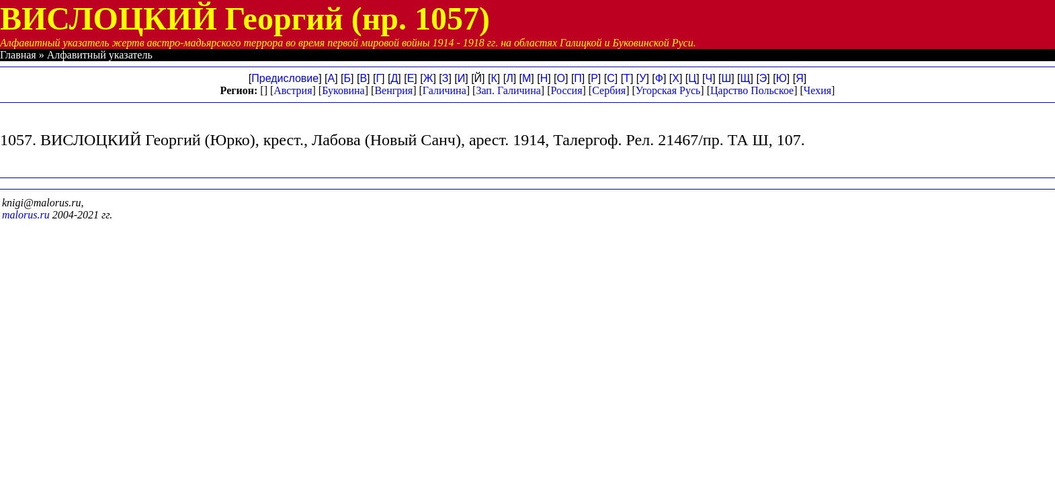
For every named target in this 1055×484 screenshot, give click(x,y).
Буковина (343, 90)
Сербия (609, 90)
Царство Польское (752, 90)
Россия (566, 90)
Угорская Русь (668, 90)
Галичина (444, 90)
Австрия (292, 90)
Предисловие (285, 78)
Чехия (817, 90)
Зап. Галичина (508, 90)
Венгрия (393, 90)
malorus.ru (26, 214)
